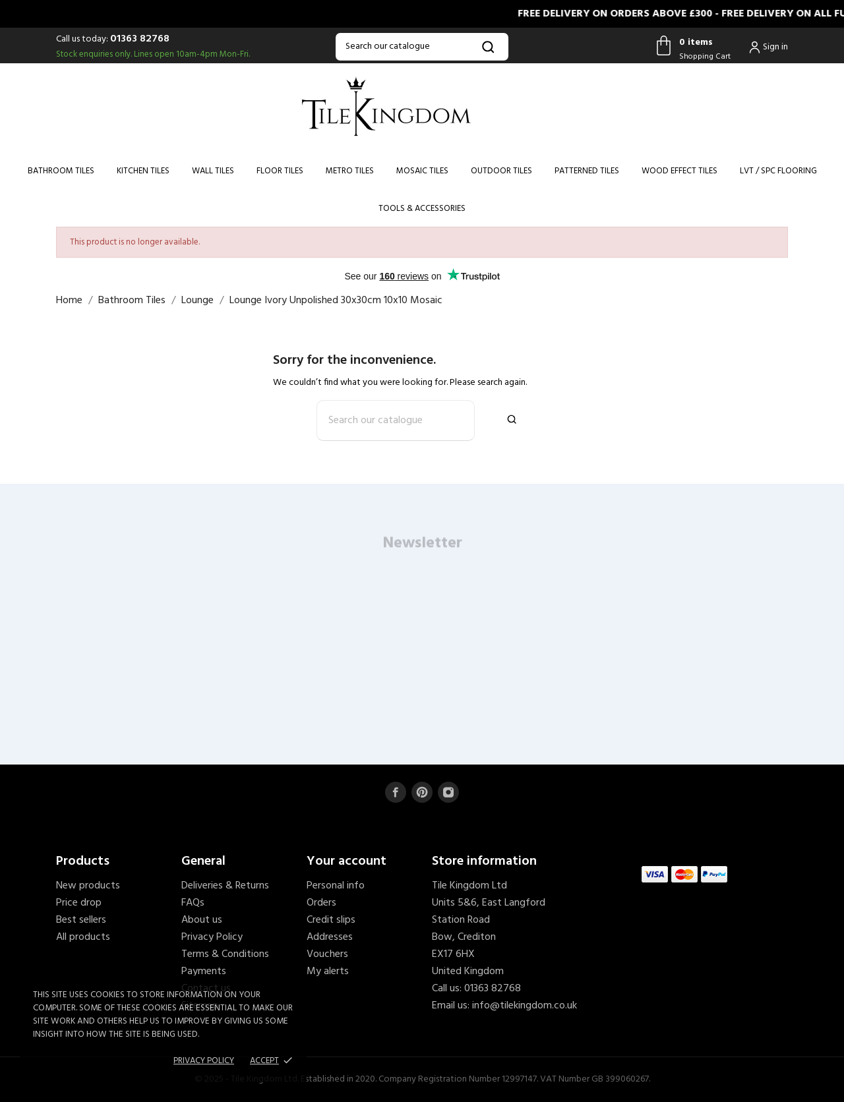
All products (83, 937)
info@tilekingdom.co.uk (524, 1005)
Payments (203, 971)
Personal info (336, 885)
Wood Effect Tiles (679, 171)
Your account (346, 861)
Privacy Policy (212, 937)
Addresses (330, 937)
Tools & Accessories (422, 209)
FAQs (192, 903)
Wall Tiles (213, 171)
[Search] (422, 47)
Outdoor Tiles (501, 171)
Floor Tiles (279, 171)
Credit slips (331, 920)
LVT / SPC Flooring (778, 171)
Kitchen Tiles (143, 171)
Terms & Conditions (225, 954)
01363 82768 (139, 38)
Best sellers (81, 920)
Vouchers (327, 954)
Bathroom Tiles (61, 171)
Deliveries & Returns (225, 885)
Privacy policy (203, 1061)
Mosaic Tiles (422, 171)
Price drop (79, 903)
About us (201, 920)
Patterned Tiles (587, 171)
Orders (321, 903)
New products (88, 885)
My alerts (328, 971)
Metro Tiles (350, 171)
